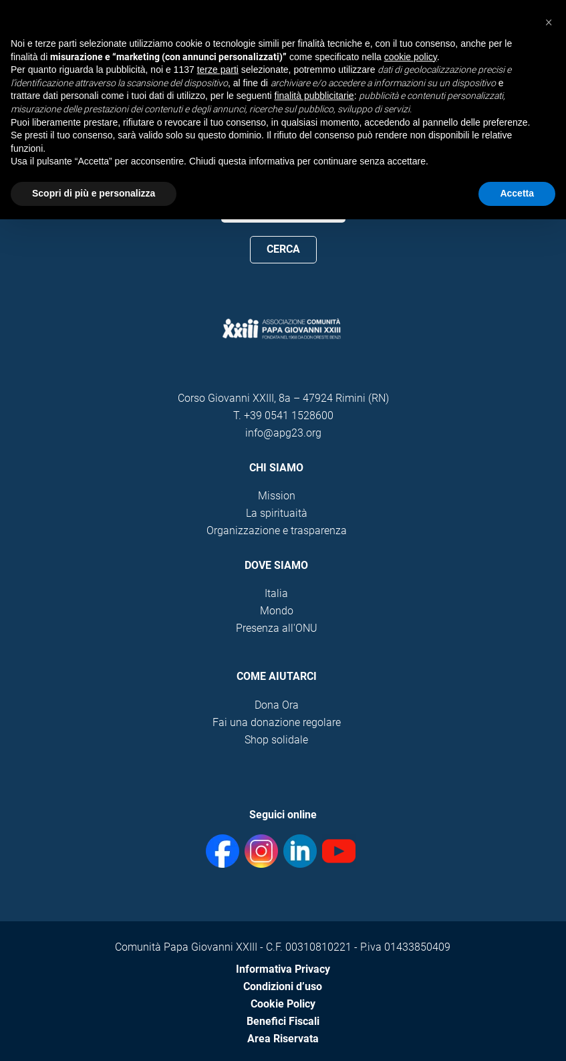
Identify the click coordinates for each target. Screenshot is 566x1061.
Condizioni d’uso (282, 986)
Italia (276, 593)
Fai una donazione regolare (277, 722)
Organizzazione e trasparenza (276, 530)
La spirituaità (276, 513)
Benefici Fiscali (283, 1021)
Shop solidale (276, 739)
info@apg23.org (283, 433)
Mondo (276, 610)
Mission (276, 495)
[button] (548, 21)
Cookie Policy (283, 1003)
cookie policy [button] (410, 56)
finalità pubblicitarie (314, 95)
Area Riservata (283, 1038)
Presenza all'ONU (276, 628)
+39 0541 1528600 (288, 415)
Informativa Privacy (283, 969)
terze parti (218, 69)
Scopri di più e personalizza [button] (93, 193)
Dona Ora (277, 705)
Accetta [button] (517, 193)
